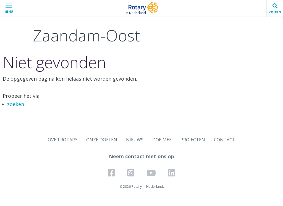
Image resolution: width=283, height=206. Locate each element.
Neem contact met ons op (141, 156)
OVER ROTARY (62, 140)
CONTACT (224, 140)
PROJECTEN (192, 140)
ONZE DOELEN (101, 140)
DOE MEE (162, 140)
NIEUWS (134, 140)
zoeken (15, 104)
